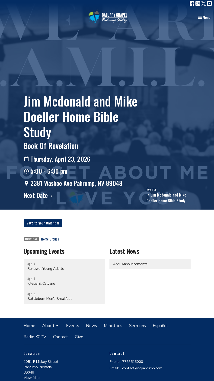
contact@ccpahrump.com (142, 368)
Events (152, 189)
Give (79, 337)
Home (29, 325)
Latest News (124, 251)
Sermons (137, 325)
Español (160, 325)
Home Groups (50, 238)
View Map (32, 377)
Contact (60, 337)
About (50, 325)
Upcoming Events (44, 251)
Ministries (113, 325)
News (91, 325)
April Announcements (130, 264)
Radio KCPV (35, 337)
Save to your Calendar (43, 222)
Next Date (39, 195)
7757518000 (132, 361)
